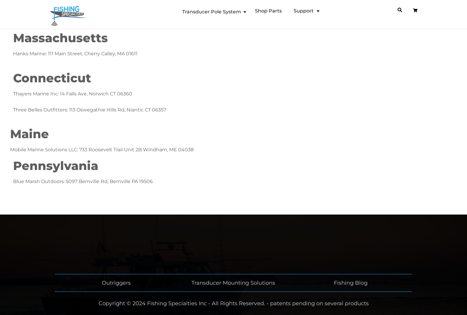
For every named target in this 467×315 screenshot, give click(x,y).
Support (307, 11)
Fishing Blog (351, 283)
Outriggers (116, 283)
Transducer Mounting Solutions (233, 283)
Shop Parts (268, 11)
